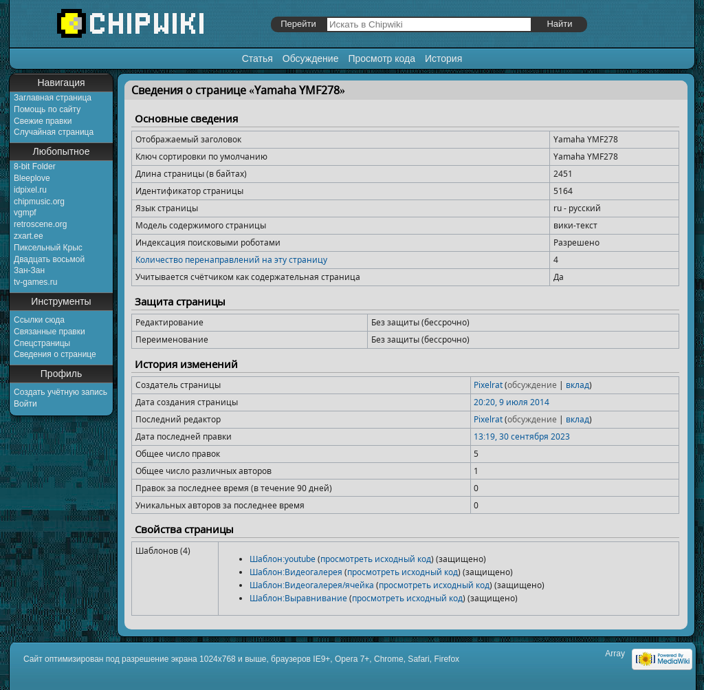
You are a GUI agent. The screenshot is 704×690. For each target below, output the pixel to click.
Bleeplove (32, 178)
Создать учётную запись (60, 392)
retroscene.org (40, 224)
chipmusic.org (39, 201)
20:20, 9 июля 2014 (511, 402)
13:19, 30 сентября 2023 (522, 436)
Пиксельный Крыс (48, 247)
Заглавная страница (52, 98)
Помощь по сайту (47, 109)
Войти (25, 404)
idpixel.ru (30, 190)
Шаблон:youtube (283, 559)
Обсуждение (311, 58)
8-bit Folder (35, 166)
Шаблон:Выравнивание (298, 598)
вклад (577, 385)
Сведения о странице (55, 354)
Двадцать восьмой (49, 259)
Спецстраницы (42, 343)
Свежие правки (43, 121)
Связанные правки (49, 331)
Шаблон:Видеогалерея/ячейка (312, 585)
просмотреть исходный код (375, 559)
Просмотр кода (381, 58)
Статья (257, 58)
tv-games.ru (35, 282)
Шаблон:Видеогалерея (296, 572)
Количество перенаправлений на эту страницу (231, 260)
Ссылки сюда (39, 320)
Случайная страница (54, 132)
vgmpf (25, 212)
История (443, 58)
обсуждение (532, 385)
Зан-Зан (29, 270)
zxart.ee (28, 236)
